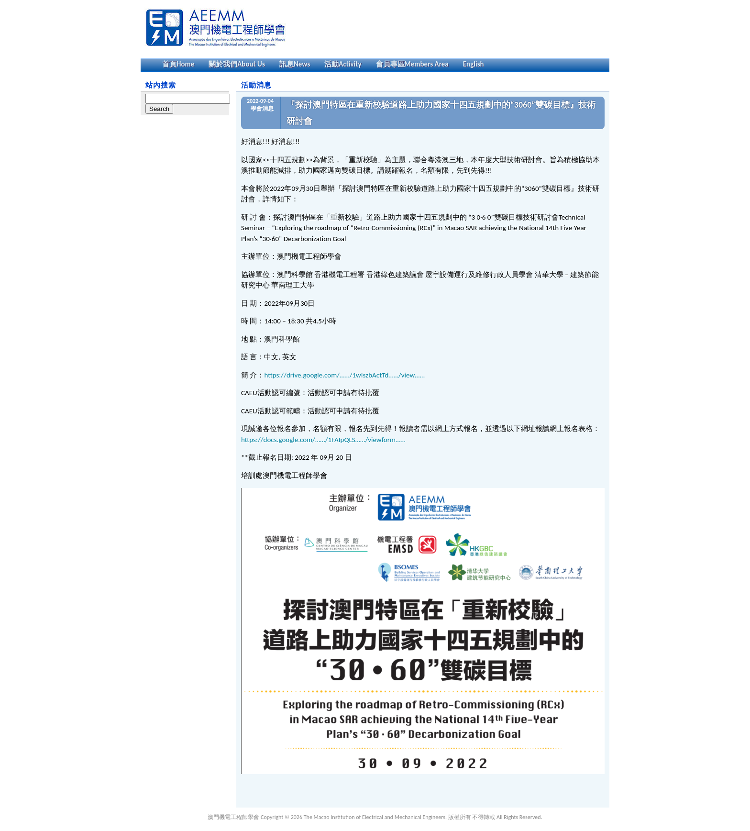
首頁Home (178, 64)
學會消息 (262, 108)
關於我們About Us (237, 64)
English (473, 64)
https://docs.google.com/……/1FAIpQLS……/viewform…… (323, 439)
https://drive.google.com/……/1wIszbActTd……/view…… (344, 375)
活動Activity (342, 64)
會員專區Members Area (412, 64)
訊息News (294, 64)
